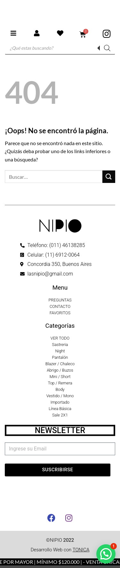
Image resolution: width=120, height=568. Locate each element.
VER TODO (60, 338)
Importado (60, 402)
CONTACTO (60, 306)
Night (60, 351)
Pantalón (60, 357)
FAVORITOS (60, 312)
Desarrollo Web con (60, 550)
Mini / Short (60, 376)
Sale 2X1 (60, 415)
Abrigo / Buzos (60, 370)
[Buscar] (107, 48)
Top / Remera (60, 383)
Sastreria (60, 344)
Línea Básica (60, 408)
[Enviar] (108, 176)
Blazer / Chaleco (60, 363)
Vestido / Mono (60, 395)
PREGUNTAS (59, 300)
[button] (106, 554)
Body (59, 389)
